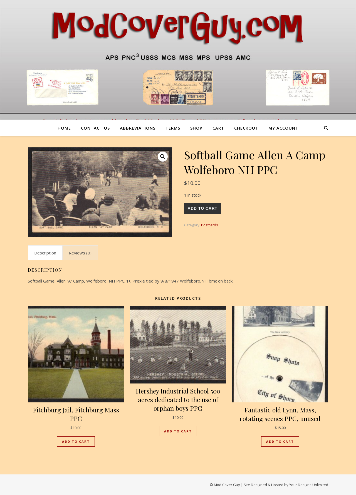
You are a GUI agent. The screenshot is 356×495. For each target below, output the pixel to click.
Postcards (209, 224)
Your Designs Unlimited (308, 484)
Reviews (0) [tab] (80, 253)
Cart (218, 128)
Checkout (246, 128)
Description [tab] (45, 253)
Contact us (95, 128)
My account (283, 128)
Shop (196, 128)
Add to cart (202, 208)
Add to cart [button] (76, 441)
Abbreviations (137, 128)
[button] (163, 157)
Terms (172, 128)
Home (64, 128)
